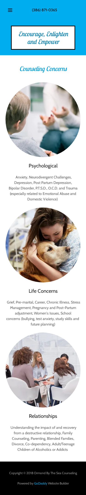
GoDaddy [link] (40, 483)
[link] (43, 43)
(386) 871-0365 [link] (44, 10)
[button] (10, 10)
